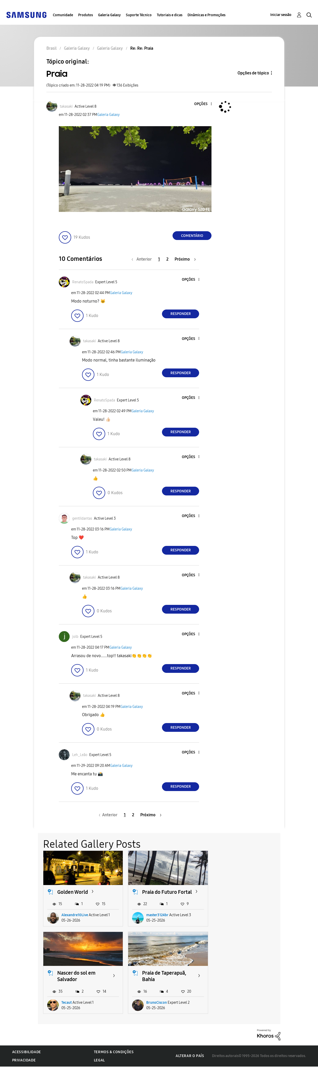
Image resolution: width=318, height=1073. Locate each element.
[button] (203, 104)
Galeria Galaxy (109, 15)
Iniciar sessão (280, 15)
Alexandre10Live (74, 921)
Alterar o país (190, 1062)
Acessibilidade (26, 1058)
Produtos (85, 15)
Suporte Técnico (139, 15)
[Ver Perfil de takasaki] (66, 106)
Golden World (72, 892)
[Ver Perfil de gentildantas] (82, 518)
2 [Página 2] (167, 259)
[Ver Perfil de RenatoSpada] (82, 282)
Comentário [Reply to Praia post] (192, 236)
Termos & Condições (114, 1058)
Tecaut (236, 921)
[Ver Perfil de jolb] (75, 636)
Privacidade (24, 1067)
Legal (99, 1067)
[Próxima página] (185, 259)
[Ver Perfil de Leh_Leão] (79, 755)
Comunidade (63, 15)
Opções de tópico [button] (253, 73)
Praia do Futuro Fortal (167, 892)
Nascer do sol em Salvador (246, 895)
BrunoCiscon (71, 1009)
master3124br (157, 921)
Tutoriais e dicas (169, 15)
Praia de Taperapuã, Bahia (79, 982)
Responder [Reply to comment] (180, 314)
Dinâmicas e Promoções (206, 15)
